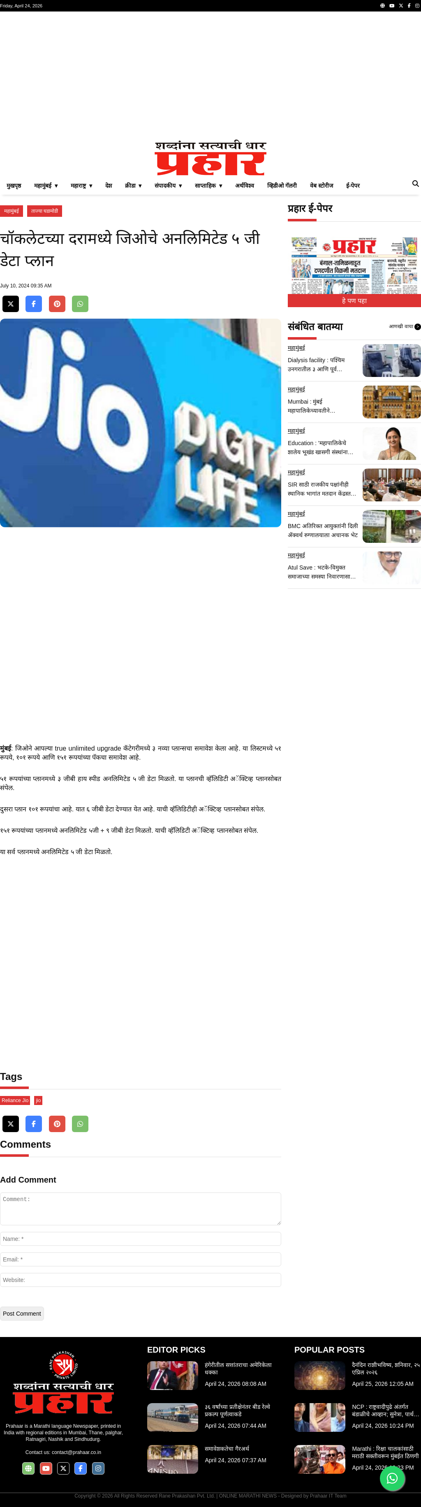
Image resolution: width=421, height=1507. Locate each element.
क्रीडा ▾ (133, 185)
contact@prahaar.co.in (76, 1452)
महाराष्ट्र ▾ (81, 185)
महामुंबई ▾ (46, 185)
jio (38, 1100)
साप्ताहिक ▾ (208, 185)
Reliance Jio (15, 1100)
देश (108, 185)
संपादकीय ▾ (168, 185)
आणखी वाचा (405, 327)
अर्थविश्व (244, 185)
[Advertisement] (210, 75)
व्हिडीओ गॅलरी (282, 185)
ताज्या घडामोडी (44, 211)
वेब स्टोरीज (321, 185)
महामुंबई (11, 211)
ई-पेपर (353, 185)
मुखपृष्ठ (14, 185)
